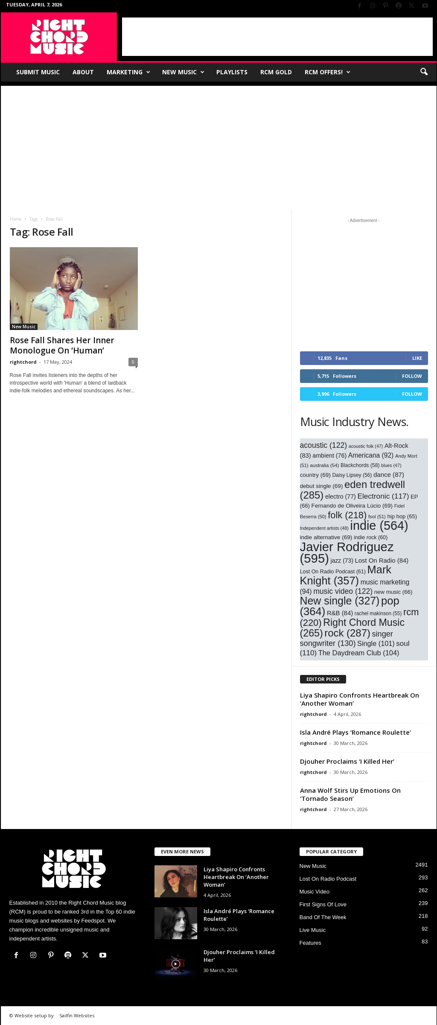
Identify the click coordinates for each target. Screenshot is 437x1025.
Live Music (313, 930)
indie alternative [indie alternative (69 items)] (326, 537)
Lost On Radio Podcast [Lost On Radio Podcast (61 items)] (333, 572)
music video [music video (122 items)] (343, 591)
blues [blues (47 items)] (391, 465)
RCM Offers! (327, 72)
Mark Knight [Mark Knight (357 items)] (346, 575)
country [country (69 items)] (315, 475)
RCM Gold (276, 72)
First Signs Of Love (323, 904)
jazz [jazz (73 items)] (342, 560)
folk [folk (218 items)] (347, 515)
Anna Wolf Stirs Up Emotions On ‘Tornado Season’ (350, 794)
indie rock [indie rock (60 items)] (370, 537)
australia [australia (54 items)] (324, 465)
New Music (183, 72)
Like (417, 358)
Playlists (232, 72)
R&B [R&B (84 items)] (340, 613)
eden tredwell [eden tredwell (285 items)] (352, 490)
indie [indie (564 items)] (379, 525)
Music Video (315, 891)
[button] (423, 72)
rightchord (23, 362)
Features (310, 943)
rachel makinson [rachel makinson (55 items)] (378, 613)
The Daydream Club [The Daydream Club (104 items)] (358, 653)
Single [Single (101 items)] (376, 643)
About (83, 72)
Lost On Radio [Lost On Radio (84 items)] (381, 560)
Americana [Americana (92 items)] (371, 455)
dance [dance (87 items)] (388, 474)
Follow (412, 376)
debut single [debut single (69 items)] (321, 486)
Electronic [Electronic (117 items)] (383, 496)
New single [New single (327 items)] (340, 601)
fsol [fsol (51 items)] (377, 516)
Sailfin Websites (76, 1015)
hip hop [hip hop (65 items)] (402, 516)
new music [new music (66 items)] (393, 592)
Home (15, 219)
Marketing (128, 72)
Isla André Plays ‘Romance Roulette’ (355, 732)
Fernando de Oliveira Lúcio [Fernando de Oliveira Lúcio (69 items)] (352, 505)
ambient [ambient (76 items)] (329, 455)
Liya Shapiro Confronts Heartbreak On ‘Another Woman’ (359, 699)
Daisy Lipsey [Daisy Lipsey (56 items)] (352, 475)
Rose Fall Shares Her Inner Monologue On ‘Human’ (62, 345)
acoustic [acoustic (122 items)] (323, 445)
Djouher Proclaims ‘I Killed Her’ (347, 761)
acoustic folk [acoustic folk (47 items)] (366, 446)
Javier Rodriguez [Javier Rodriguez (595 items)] (347, 552)
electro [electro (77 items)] (340, 496)
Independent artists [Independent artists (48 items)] (324, 528)
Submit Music (38, 72)
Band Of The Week (323, 917)
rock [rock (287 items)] (347, 633)
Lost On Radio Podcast (328, 879)
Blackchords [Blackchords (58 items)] (360, 465)
